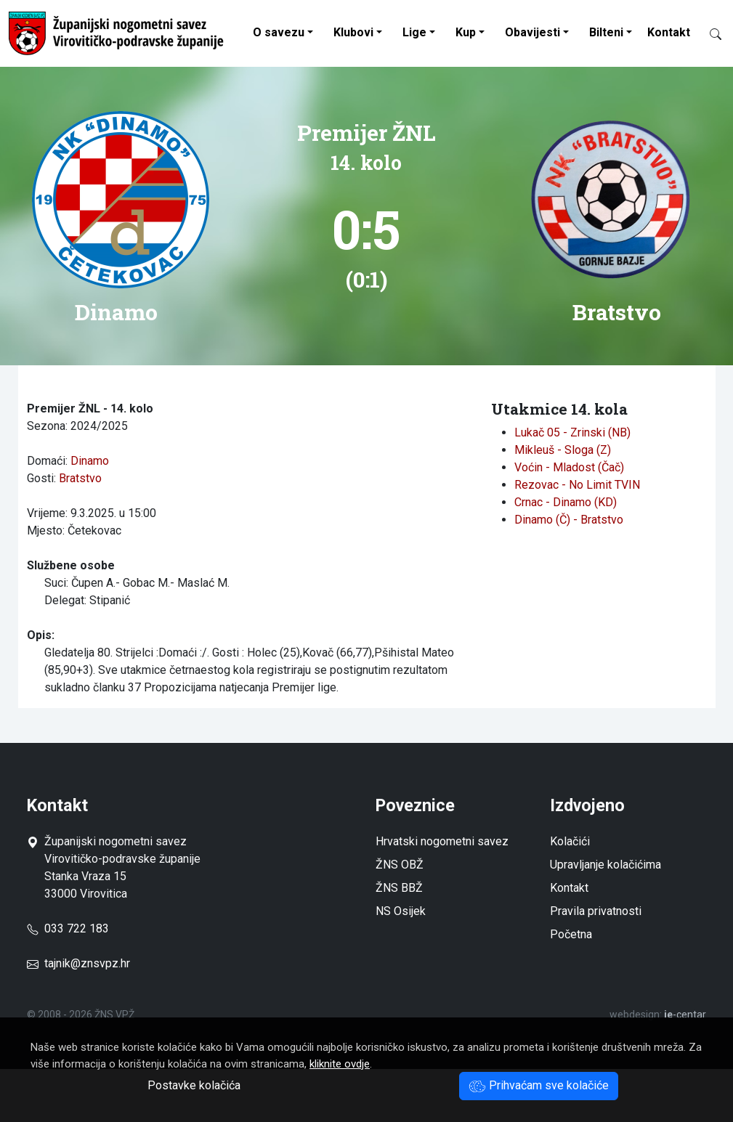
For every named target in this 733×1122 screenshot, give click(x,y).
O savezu (278, 32)
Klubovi (353, 32)
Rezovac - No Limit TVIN (577, 485)
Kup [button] (465, 32)
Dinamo (89, 461)
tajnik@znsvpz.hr (87, 963)
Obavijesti (532, 32)
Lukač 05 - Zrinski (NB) (572, 432)
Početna (571, 934)
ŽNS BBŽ (399, 888)
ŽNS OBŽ (400, 864)
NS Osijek (401, 911)
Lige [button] (414, 32)
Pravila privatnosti (595, 911)
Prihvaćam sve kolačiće (539, 1085)
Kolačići (570, 841)
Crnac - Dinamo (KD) (565, 502)
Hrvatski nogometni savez (442, 841)
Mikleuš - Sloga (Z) (562, 450)
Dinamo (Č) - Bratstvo (568, 520)
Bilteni (606, 32)
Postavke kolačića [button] (193, 1085)
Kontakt (668, 32)
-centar (685, 1014)
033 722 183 (68, 928)
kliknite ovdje (339, 1063)
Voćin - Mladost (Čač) (569, 467)
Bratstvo (80, 478)
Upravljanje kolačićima (605, 864)
